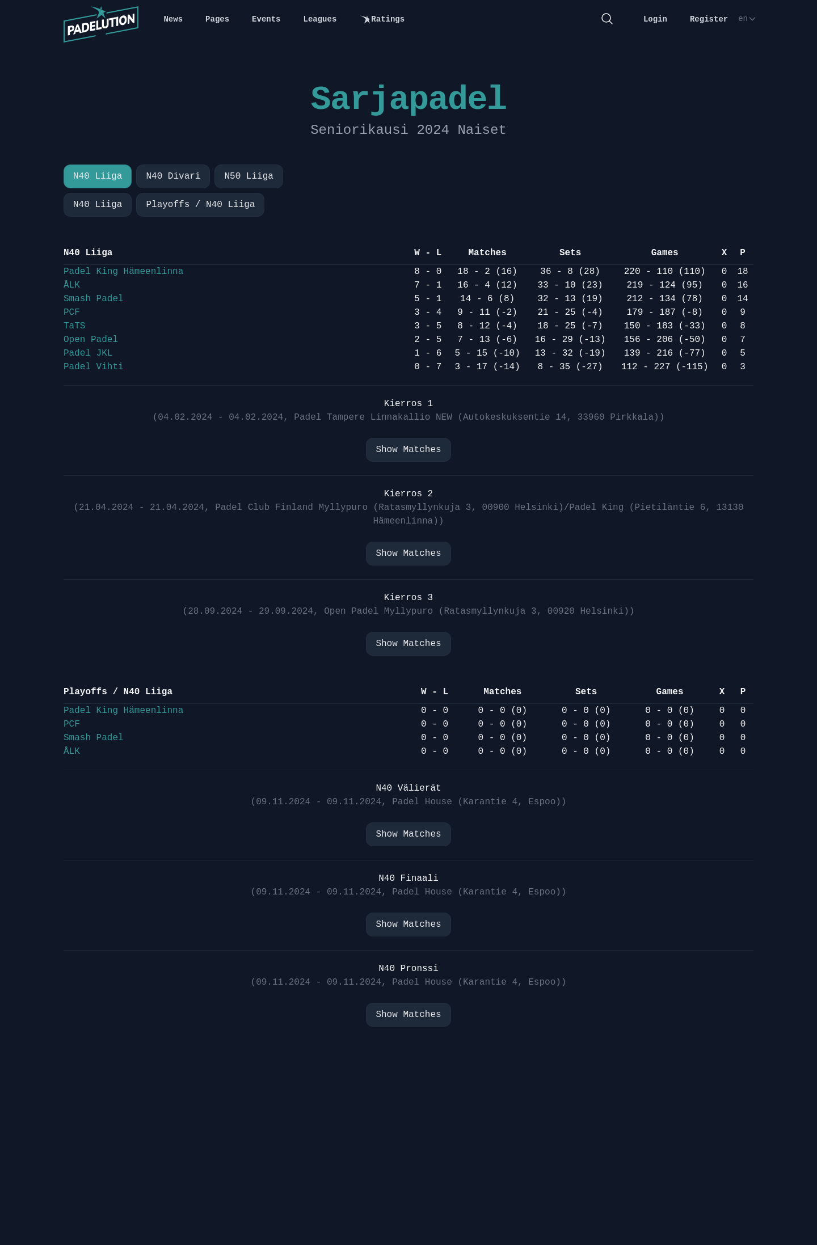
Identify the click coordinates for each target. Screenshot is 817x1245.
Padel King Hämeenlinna (123, 272)
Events (266, 19)
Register (709, 19)
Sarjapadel (408, 100)
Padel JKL (88, 353)
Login (655, 19)
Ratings (382, 20)
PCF (72, 312)
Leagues (320, 19)
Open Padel (91, 340)
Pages (217, 19)
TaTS (74, 326)
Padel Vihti (94, 367)
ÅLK (72, 285)
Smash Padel (94, 299)
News (173, 19)
